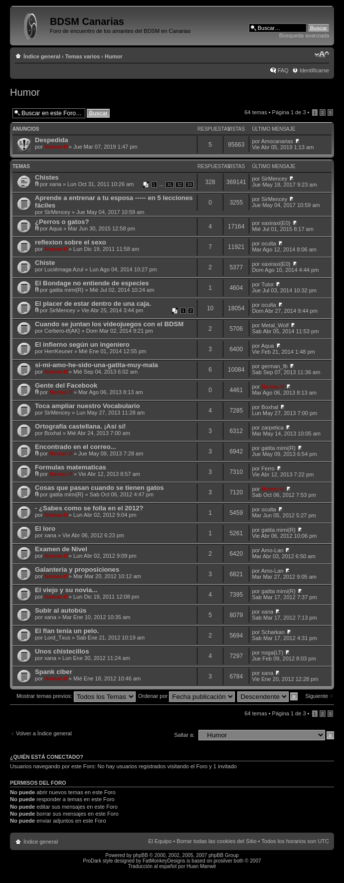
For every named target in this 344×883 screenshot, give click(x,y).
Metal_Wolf (275, 325)
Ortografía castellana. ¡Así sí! (80, 426)
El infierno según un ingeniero (82, 344)
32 (179, 184)
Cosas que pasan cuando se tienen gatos (99, 487)
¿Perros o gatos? (62, 221)
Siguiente (316, 696)
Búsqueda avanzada (304, 35)
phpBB (140, 855)
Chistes (47, 177)
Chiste (45, 262)
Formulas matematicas (70, 467)
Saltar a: (184, 735)
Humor (113, 56)
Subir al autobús (60, 610)
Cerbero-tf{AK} (62, 331)
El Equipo (160, 841)
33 (189, 184)
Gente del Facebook (66, 385)
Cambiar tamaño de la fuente (322, 54)
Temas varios (82, 56)
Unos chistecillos (62, 651)
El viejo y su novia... (66, 590)
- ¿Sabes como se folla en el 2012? (89, 508)
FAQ (283, 70)
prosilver (222, 861)
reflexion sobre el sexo (70, 242)
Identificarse (314, 70)
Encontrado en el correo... (75, 446)
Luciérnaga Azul (63, 269)
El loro (45, 528)
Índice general (41, 56)
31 (169, 184)
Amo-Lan (272, 550)
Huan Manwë (201, 866)
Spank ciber (53, 671)
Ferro (267, 468)
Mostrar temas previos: (76, 696)
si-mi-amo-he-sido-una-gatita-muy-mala (96, 365)
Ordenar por (186, 696)
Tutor (267, 284)
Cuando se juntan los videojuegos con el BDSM (109, 324)
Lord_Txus (57, 638)
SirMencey (274, 179)
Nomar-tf (55, 147)
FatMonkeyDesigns (164, 861)
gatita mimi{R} (66, 290)
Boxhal (269, 407)
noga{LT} (272, 653)
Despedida (51, 140)
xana (55, 184)
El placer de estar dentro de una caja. (93, 303)
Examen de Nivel (61, 549)
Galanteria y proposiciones (77, 569)
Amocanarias (277, 141)
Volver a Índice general (44, 733)
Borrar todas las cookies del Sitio (216, 841)
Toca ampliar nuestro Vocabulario (87, 406)
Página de (289, 112)
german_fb (274, 366)
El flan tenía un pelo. (67, 631)
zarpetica (272, 428)
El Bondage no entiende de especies (92, 283)
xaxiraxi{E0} (275, 223)
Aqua (55, 228)
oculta (268, 243)
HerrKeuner (58, 351)
